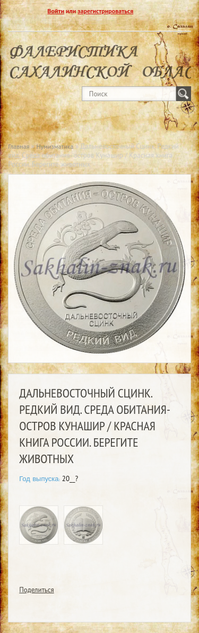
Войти (55, 11)
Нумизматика (55, 146)
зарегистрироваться (105, 11)
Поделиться (36, 589)
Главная (18, 146)
